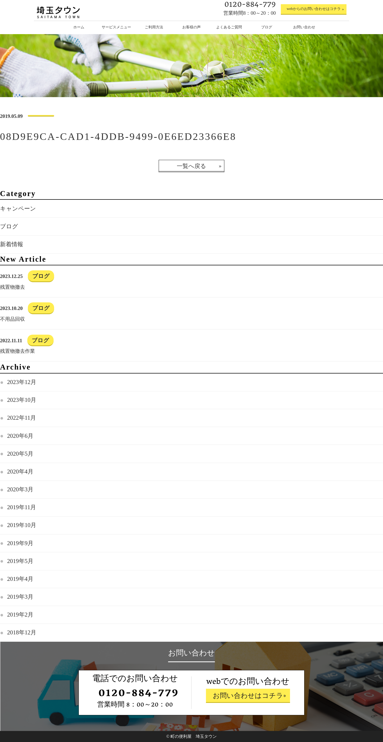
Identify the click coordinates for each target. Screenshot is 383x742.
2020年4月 (20, 471)
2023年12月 (21, 382)
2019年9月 (20, 543)
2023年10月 (21, 400)
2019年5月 (20, 561)
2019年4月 (20, 579)
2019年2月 (20, 614)
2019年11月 (21, 507)
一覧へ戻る (191, 166)
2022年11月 (21, 417)
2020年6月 (20, 436)
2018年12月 (21, 632)
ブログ (9, 226)
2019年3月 (20, 596)
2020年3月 (20, 489)
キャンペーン (18, 208)
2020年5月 (20, 453)
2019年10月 (21, 525)
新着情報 (11, 244)
